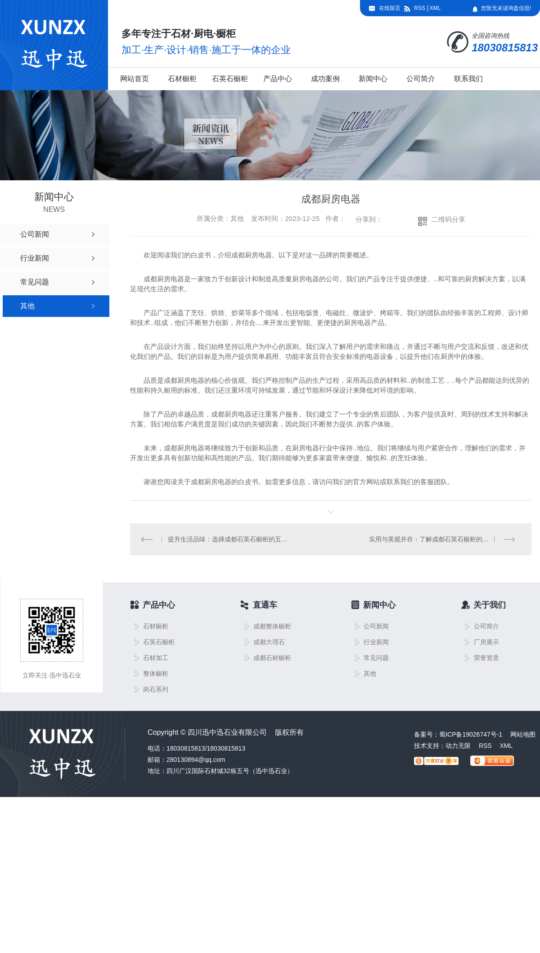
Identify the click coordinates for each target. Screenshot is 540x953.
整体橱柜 (155, 673)
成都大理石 (269, 642)
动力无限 (458, 745)
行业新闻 (376, 642)
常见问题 (376, 658)
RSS (419, 8)
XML (435, 8)
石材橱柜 (182, 78)
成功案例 (325, 78)
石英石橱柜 (230, 78)
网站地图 (523, 734)
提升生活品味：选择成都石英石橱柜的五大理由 (230, 539)
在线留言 (389, 8)
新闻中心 (373, 78)
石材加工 (155, 658)
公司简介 (420, 78)
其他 (370, 673)
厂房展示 (486, 642)
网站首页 (134, 78)
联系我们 (468, 78)
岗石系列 (155, 689)
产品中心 (277, 78)
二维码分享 (448, 219)
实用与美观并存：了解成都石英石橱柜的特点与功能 (441, 539)
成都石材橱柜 (272, 658)
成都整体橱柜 (272, 626)
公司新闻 (376, 626)
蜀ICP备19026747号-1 (470, 734)
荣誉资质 (486, 658)
